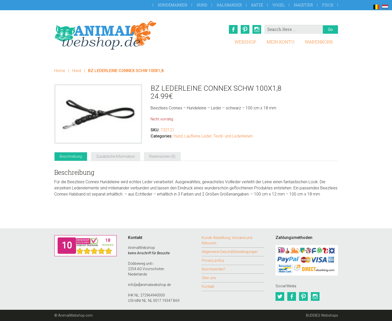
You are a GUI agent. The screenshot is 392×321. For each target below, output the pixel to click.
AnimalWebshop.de (105, 35)
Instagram (256, 29)
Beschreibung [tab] (71, 156)
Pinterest (245, 29)
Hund (202, 5)
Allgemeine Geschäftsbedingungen (230, 252)
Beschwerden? (213, 269)
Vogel (278, 5)
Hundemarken (172, 5)
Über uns (209, 278)
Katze (257, 5)
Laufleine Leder (197, 136)
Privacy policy (213, 260)
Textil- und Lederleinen (233, 136)
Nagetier (303, 5)
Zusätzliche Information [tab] (115, 156)
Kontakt (208, 286)
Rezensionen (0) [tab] (162, 156)
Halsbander (229, 5)
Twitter (280, 296)
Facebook (233, 29)
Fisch (327, 5)
